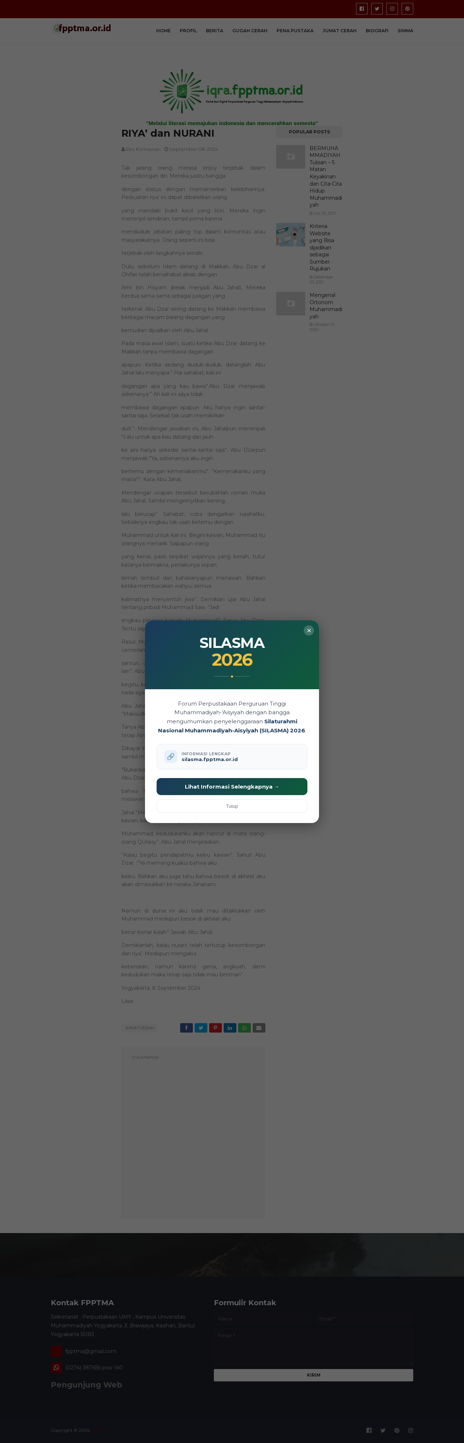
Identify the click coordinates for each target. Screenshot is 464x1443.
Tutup (232, 806)
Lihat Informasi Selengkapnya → (232, 786)
